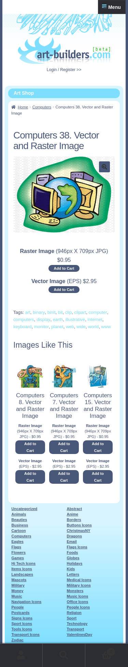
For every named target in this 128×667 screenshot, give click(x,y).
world (93, 326)
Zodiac (17, 640)
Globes (73, 558)
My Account (21, 655)
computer (97, 312)
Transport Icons (25, 634)
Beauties (19, 520)
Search (64, 655)
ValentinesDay (79, 634)
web (70, 326)
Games (17, 558)
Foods (72, 552)
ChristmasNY (78, 531)
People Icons (78, 607)
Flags (16, 547)
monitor (41, 326)
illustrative (75, 319)
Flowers (18, 552)
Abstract (74, 509)
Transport (75, 629)
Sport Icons (21, 624)
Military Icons (78, 585)
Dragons (74, 536)
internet (95, 319)
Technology (77, 624)
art (27, 312)
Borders (74, 520)
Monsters (75, 591)
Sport (71, 618)
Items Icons (21, 569)
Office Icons (77, 602)
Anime (72, 514)
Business (19, 525)
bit (60, 312)
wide (81, 326)
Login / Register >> (64, 69)
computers (23, 319)
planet (57, 326)
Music (16, 596)
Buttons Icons (79, 525)
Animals (18, 514)
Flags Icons (77, 547)
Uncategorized (24, 509)
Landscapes (22, 574)
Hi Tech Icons (23, 563)
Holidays (74, 563)
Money (17, 591)
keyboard (22, 326)
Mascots (18, 580)
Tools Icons (21, 629)
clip (68, 312)
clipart (80, 312)
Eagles (17, 541)
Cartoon (18, 531)
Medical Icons (79, 580)
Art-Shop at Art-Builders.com (64, 50)
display (43, 319)
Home (23, 107)
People (17, 607)
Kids (71, 569)
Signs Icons (21, 618)
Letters (73, 574)
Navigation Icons (26, 602)
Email (71, 541)
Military (18, 585)
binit (51, 312)
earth (58, 319)
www (106, 326)
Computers (42, 107)
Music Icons (77, 596)
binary (39, 312)
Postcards (20, 613)
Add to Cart (64, 268)
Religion (74, 613)
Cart (100, 650)
